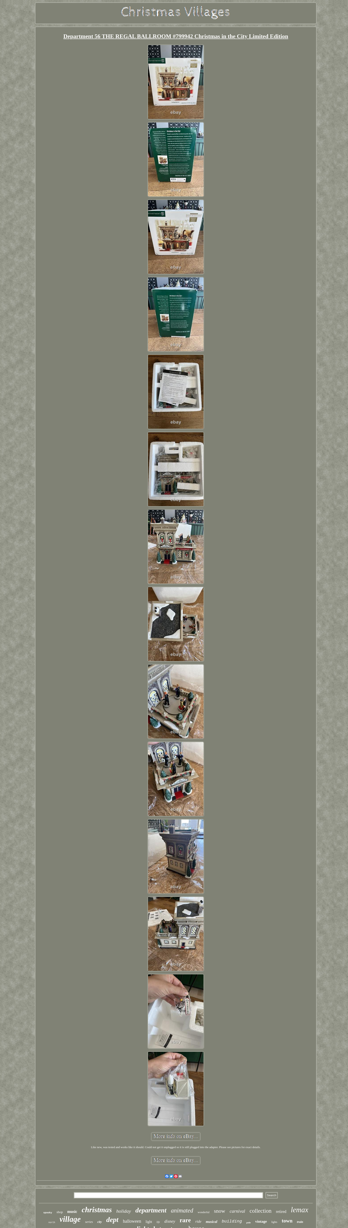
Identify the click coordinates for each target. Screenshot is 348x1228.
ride (198, 1221)
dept (112, 1220)
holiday (123, 1211)
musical (211, 1222)
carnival (237, 1211)
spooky (47, 1212)
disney (169, 1221)
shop (60, 1212)
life (158, 1222)
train (300, 1222)
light (149, 1222)
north (51, 1222)
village (70, 1219)
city (99, 1222)
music (72, 1211)
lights (274, 1222)
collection (261, 1211)
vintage (261, 1221)
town (287, 1221)
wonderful (204, 1212)
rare (185, 1220)
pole (248, 1222)
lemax (299, 1210)
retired (281, 1211)
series (89, 1222)
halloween (132, 1221)
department (150, 1210)
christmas (97, 1210)
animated (182, 1210)
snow (219, 1211)
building (232, 1221)
